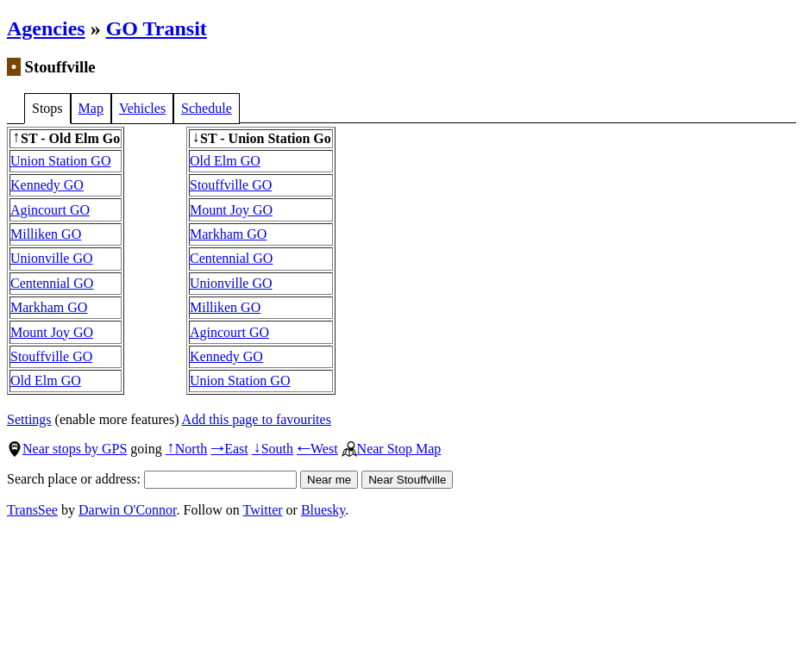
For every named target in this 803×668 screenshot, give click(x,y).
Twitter (263, 510)
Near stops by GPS (67, 448)
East (229, 448)
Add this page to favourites (256, 419)
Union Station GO (60, 160)
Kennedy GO (47, 185)
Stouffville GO (51, 356)
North (186, 448)
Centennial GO (51, 283)
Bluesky (323, 510)
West (317, 448)
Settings (29, 419)
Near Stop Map (392, 448)
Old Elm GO (45, 380)
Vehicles (142, 108)
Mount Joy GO (51, 332)
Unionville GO (51, 258)
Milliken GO (45, 234)
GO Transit (156, 28)
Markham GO (48, 307)
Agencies (46, 28)
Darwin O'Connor (127, 510)
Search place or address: (152, 478)
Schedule (206, 108)
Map (91, 108)
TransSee (32, 510)
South (272, 448)
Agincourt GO (50, 210)
